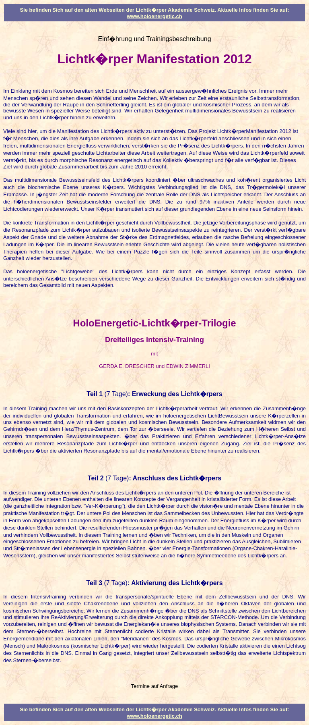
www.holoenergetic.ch (154, 16)
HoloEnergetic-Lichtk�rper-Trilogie (154, 323)
